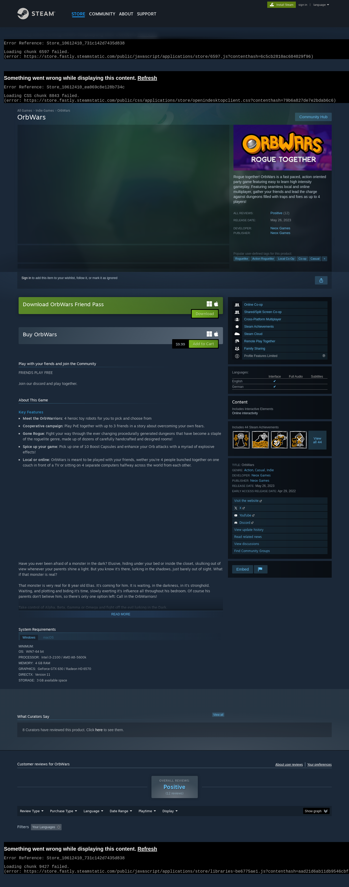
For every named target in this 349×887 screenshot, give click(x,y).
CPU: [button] (245, 837)
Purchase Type (61, 821)
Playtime (145, 821)
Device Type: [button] (286, 837)
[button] (203, 350)
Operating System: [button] (219, 837)
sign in (302, 5)
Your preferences (319, 771)
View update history (249, 536)
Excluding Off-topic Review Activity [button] (97, 837)
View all (218, 721)
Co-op (302, 264)
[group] (174, 837)
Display (168, 821)
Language (91, 821)
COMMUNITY (102, 13)
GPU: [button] (263, 837)
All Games (24, 117)
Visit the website (248, 507)
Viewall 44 (317, 446)
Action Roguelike (263, 264)
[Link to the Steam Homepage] (40, 18)
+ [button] (324, 264)
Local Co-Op (286, 264)
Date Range (119, 821)
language (319, 5)
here (99, 736)
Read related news (248, 543)
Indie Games (45, 117)
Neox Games (280, 234)
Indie (270, 476)
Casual (314, 264)
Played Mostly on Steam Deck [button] (175, 837)
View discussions (246, 550)
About (126, 13)
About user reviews (289, 771)
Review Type (30, 821)
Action (248, 476)
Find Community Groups (252, 557)
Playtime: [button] (137, 837)
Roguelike (241, 264)
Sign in (26, 284)
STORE (78, 13)
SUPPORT (146, 13)
